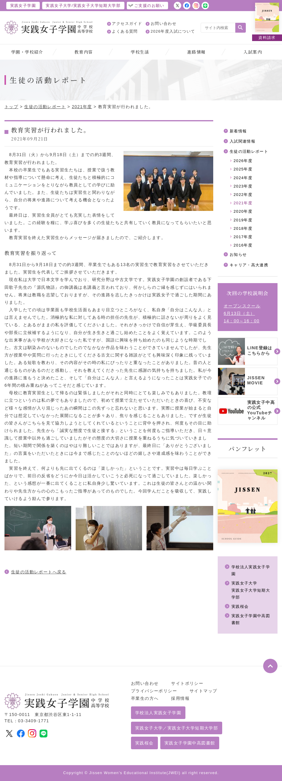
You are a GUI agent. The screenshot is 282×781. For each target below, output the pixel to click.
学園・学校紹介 (27, 52)
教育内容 (83, 52)
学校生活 (140, 52)
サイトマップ (203, 690)
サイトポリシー (187, 683)
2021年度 (82, 106)
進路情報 (196, 52)
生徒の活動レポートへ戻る (38, 571)
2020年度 (243, 211)
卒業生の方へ (144, 698)
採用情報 (180, 698)
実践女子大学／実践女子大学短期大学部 (176, 728)
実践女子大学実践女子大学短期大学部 (250, 590)
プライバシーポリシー (154, 690)
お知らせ (238, 254)
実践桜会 (240, 606)
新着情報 (238, 131)
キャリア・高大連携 (249, 265)
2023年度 (243, 186)
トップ (11, 106)
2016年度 (243, 245)
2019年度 (243, 220)
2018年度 (243, 228)
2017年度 (243, 237)
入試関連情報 (242, 141)
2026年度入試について (173, 31)
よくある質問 (125, 31)
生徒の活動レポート (45, 106)
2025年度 (243, 169)
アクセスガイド (127, 24)
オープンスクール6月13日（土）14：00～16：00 (242, 313)
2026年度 (243, 160)
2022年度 (243, 194)
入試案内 (252, 52)
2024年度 (243, 178)
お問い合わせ (163, 24)
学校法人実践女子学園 (158, 712)
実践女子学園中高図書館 (189, 743)
